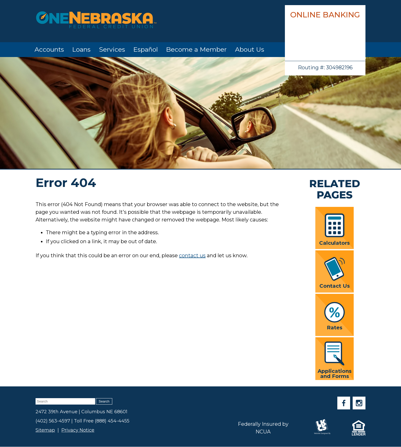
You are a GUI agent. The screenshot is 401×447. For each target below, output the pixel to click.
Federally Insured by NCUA (263, 428)
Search (104, 401)
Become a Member (196, 49)
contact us (192, 255)
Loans (81, 49)
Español (145, 49)
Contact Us (334, 272)
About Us (249, 49)
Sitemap (45, 430)
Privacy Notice (77, 430)
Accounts (49, 49)
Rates (334, 316)
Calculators (334, 229)
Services (112, 49)
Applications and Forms (335, 360)
